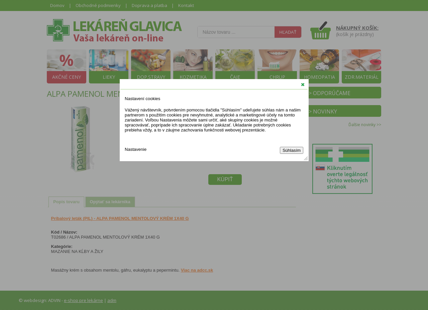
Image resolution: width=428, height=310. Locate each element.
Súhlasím (292, 150)
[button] (302, 84)
